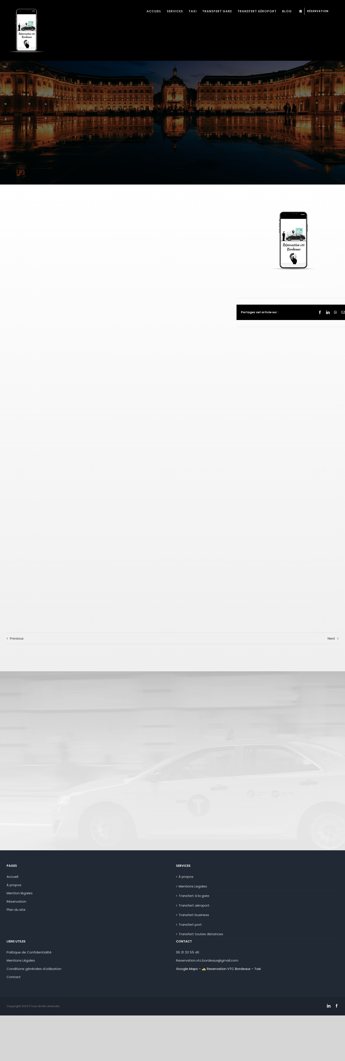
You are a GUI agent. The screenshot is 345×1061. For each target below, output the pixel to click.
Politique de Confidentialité (29, 952)
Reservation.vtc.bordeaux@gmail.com (207, 960)
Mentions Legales (193, 886)
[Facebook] (320, 312)
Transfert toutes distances (201, 934)
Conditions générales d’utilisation (34, 968)
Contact (14, 977)
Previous (17, 638)
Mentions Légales (21, 960)
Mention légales (20, 893)
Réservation (16, 901)
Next (331, 638)
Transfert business (194, 915)
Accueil (12, 876)
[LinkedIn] (328, 312)
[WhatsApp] (335, 312)
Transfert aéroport (194, 905)
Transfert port (190, 924)
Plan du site (16, 909)
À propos (14, 885)
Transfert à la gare (194, 895)
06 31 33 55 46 (187, 952)
